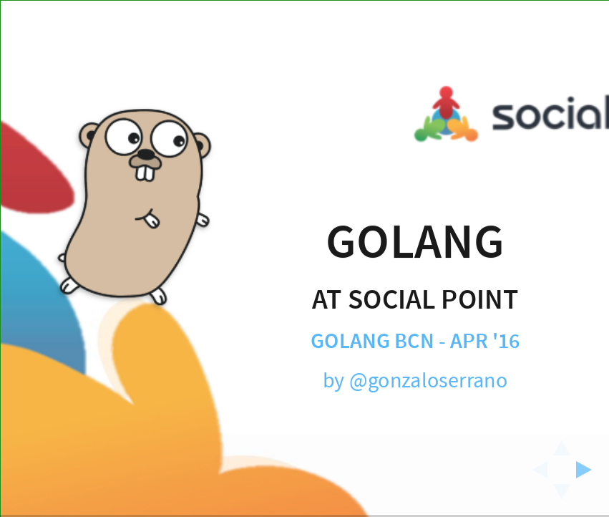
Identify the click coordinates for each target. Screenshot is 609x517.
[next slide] (588, 469)
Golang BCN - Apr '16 (415, 342)
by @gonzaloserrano (414, 381)
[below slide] (561, 496)
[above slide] (561, 443)
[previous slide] (535, 469)
